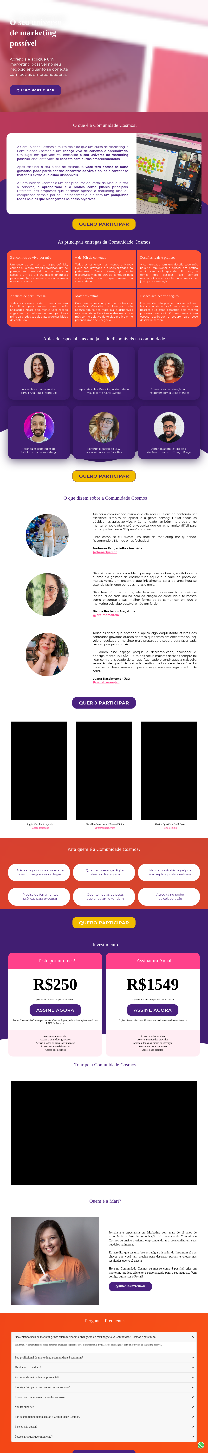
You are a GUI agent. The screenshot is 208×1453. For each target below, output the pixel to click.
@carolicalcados (40, 828)
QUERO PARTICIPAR (35, 90)
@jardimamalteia (106, 615)
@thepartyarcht (105, 552)
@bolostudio (170, 828)
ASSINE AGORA (55, 1010)
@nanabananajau (106, 682)
